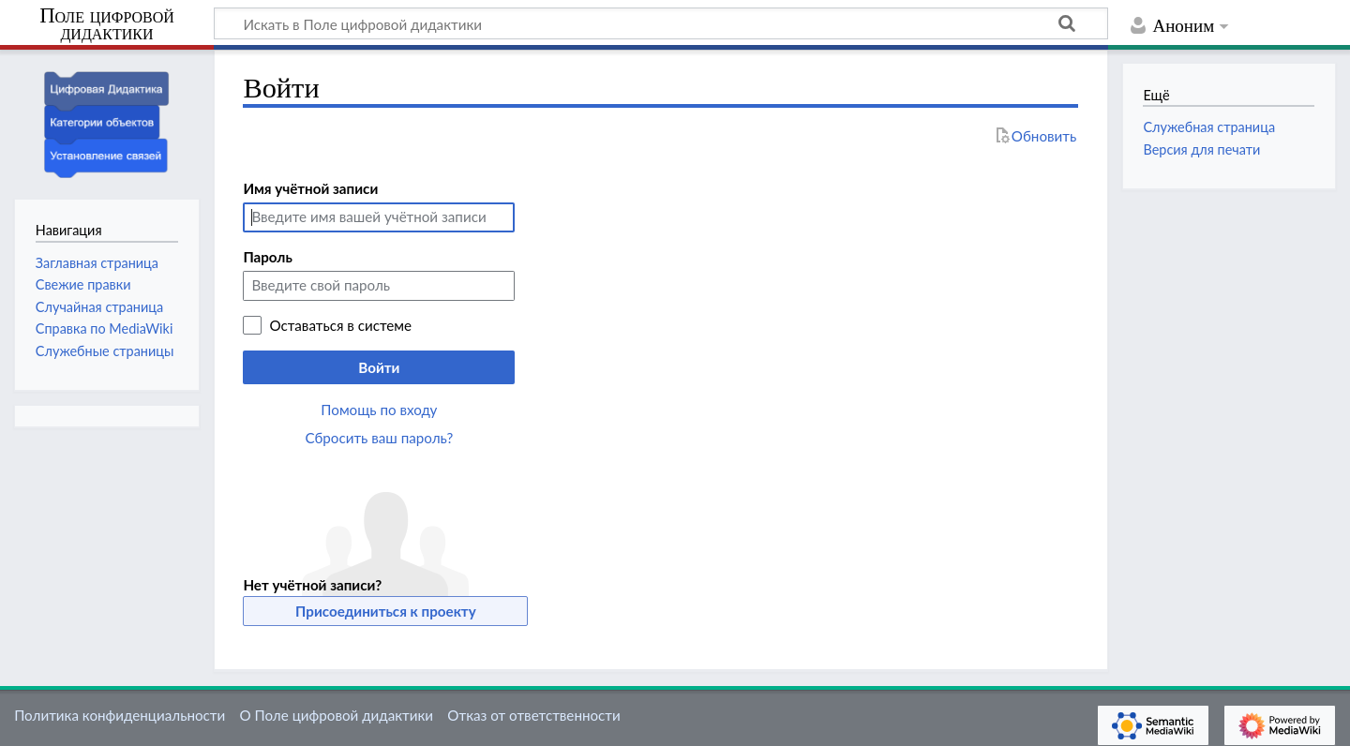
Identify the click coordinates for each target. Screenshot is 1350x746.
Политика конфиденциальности (119, 715)
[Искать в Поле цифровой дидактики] (661, 23)
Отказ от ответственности (533, 715)
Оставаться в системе (340, 325)
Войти (378, 367)
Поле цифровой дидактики (106, 24)
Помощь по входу (379, 409)
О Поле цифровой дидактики (336, 715)
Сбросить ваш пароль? (380, 437)
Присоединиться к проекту (385, 611)
